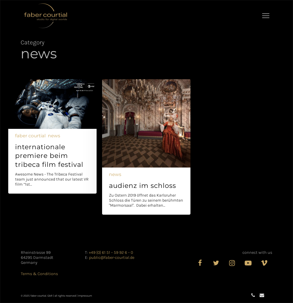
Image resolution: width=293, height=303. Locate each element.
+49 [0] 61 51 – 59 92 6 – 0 (111, 252)
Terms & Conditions (39, 273)
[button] (265, 15)
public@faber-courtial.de (111, 257)
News (54, 135)
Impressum (85, 295)
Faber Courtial (30, 135)
